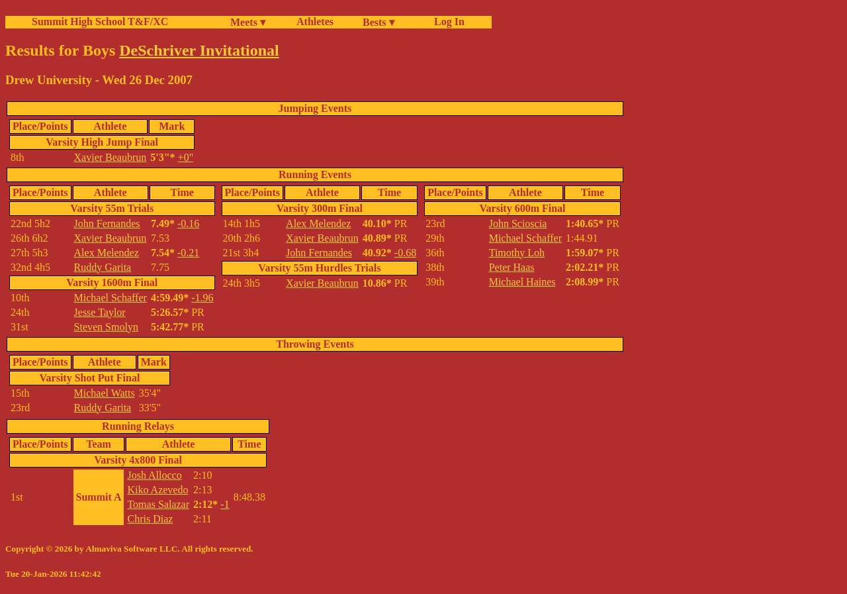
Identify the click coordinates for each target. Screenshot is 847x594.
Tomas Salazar (158, 504)
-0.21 (188, 252)
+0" (186, 157)
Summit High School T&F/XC (100, 21)
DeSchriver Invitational (199, 50)
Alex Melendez (106, 252)
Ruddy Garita (103, 267)
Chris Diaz (150, 518)
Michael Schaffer (110, 297)
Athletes (315, 21)
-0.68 (405, 252)
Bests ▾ (378, 22)
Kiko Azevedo (157, 489)
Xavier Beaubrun (110, 157)
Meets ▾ (247, 22)
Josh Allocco (154, 475)
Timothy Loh (517, 252)
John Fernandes (107, 223)
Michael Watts (104, 393)
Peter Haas (512, 267)
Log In (447, 21)
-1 (224, 504)
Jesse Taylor (100, 312)
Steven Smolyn (106, 326)
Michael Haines (522, 281)
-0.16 (188, 223)
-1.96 (202, 297)
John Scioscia (518, 223)
